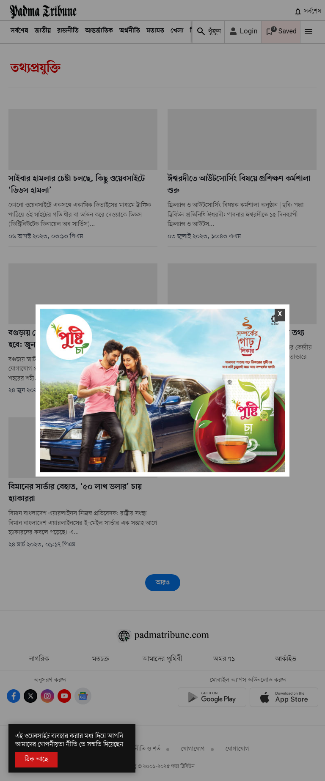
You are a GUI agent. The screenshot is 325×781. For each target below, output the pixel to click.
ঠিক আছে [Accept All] (36, 759)
